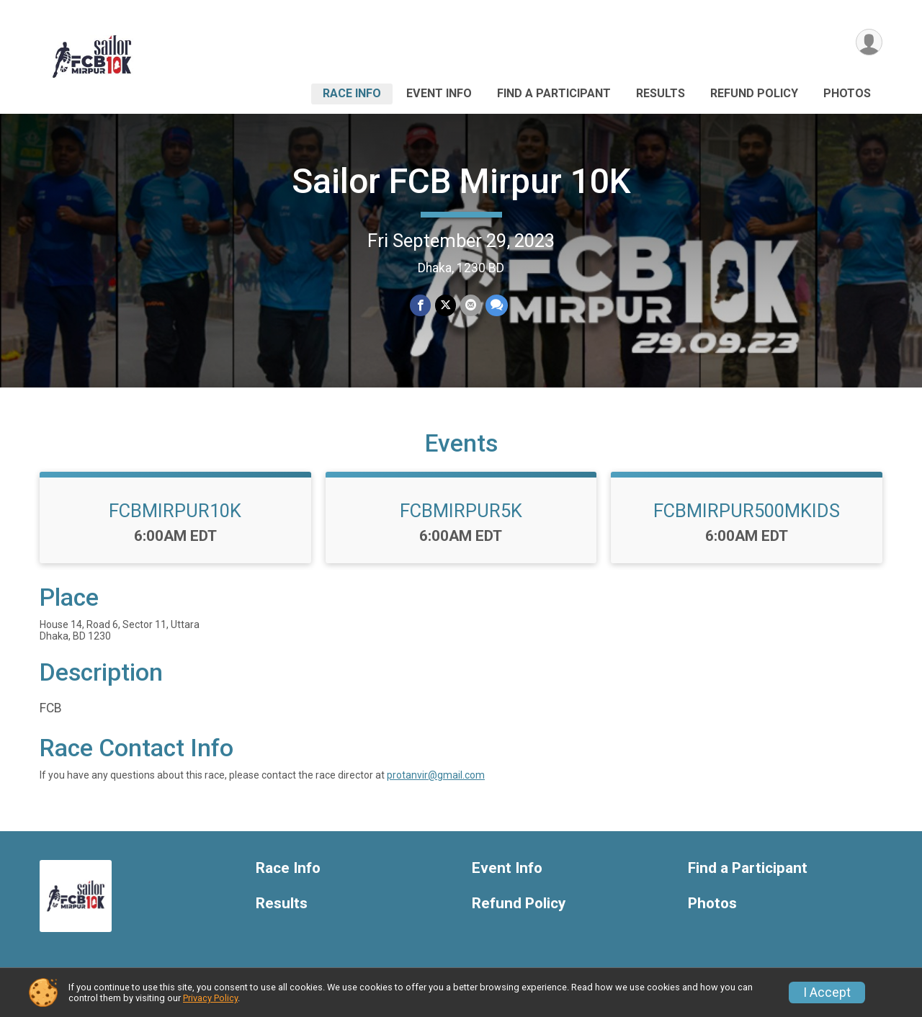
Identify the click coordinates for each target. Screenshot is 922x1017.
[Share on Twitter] (445, 305)
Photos (847, 93)
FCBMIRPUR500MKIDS (746, 510)
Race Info (352, 93)
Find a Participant (554, 93)
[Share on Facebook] (420, 305)
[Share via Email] (470, 305)
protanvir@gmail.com (436, 775)
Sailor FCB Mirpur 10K (461, 181)
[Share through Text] (496, 305)
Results (660, 93)
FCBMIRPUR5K (461, 510)
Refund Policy (754, 93)
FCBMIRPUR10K (175, 510)
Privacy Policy (210, 998)
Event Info (439, 93)
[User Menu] (869, 42)
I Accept (827, 992)
